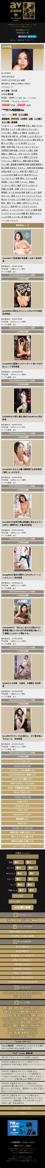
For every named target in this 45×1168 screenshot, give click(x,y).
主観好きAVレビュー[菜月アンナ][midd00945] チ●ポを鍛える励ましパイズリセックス (22, 1064)
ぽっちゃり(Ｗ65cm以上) (22, 977)
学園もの (5, 189)
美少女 (8, 136)
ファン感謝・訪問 (19, 203)
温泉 (23, 192)
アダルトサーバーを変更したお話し (24, 1057)
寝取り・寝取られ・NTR (11, 154)
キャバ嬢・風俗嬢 (9, 122)
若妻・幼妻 (14, 189)
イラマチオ (33, 157)
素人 (28, 213)
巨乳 (3, 129)
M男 (13, 136)
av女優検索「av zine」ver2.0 (22, 1142)
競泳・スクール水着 (28, 178)
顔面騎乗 (21, 164)
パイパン (15, 171)
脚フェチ (5, 143)
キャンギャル (33, 203)
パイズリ (33, 207)
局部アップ (33, 171)
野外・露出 (6, 203)
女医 (29, 161)
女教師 (32, 164)
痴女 (34, 126)
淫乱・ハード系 (16, 143)
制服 (23, 213)
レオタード (33, 185)
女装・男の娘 (14, 1033)
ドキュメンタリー (23, 147)
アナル (12, 157)
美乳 (25, 143)
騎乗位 (10, 140)
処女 (10, 1015)
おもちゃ (5, 157)
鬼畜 (17, 178)
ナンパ (12, 178)
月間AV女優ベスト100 (22, 932)
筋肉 (23, 199)
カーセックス (15, 213)
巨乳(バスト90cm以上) (22, 960)
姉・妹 (20, 217)
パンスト (19, 157)
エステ (21, 175)
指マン (14, 185)
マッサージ (6, 185)
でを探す (23, 775)
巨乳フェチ (12, 217)
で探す (22, 770)
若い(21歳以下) (22, 947)
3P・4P (19, 136)
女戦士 (4, 171)
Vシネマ (33, 192)
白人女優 (20, 1029)
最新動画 (5, 119)
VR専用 (24, 119)
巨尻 (39, 140)
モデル (7, 1022)
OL (42, 140)
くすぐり (23, 189)
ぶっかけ (30, 136)
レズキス (28, 140)
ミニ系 (39, 1008)
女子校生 (35, 161)
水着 (28, 192)
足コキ (25, 185)
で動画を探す (22, 792)
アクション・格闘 (9, 161)
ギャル (39, 196)
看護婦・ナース (8, 192)
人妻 (18, 129)
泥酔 (26, 217)
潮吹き (25, 133)
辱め (16, 140)
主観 (31, 119)
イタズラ (25, 207)
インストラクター (17, 210)
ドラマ (4, 133)
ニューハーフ (31, 1029)
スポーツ (29, 199)
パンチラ (5, 213)
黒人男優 (5, 168)
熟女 (7, 129)
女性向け (13, 168)
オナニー (35, 147)
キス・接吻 (22, 161)
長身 (22, 171)
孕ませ (4, 199)
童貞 (26, 175)
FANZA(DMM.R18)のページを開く (22, 275)
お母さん (5, 210)
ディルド (38, 199)
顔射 (11, 150)
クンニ (35, 175)
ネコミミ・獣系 (8, 207)
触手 (19, 185)
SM (30, 175)
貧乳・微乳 (7, 1008)
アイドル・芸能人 (27, 182)
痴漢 (35, 210)
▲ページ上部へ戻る (22, 761)
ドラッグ (29, 210)
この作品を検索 (22, 279)
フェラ (13, 129)
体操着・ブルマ (8, 182)
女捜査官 (5, 150)
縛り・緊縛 (12, 133)
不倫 (24, 136)
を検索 (22, 837)
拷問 (26, 157)
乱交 (11, 175)
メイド (18, 196)
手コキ (21, 140)
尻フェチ (38, 136)
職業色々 (39, 164)
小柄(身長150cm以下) (22, 964)
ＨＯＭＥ (22, 1113)
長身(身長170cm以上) (22, 969)
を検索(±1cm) (22, 832)
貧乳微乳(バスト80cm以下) (22, 955)
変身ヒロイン (36, 213)
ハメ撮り (38, 119)
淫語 (13, 147)
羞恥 (34, 140)
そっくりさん (8, 1019)
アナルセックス (14, 199)
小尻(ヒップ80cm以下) (22, 973)
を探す (22, 806)
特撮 (27, 164)
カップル (5, 178)
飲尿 (9, 171)
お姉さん (24, 129)
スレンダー (33, 129)
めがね (18, 192)
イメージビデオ (18, 1036)
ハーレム (31, 189)
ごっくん (31, 143)
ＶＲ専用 (11, 920)
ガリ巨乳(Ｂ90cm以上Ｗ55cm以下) (22, 982)
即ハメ (18, 207)
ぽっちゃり (14, 1012)
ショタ (4, 217)
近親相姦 (39, 168)
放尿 (40, 192)
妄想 (30, 217)
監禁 (33, 168)
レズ (19, 133)
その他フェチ (34, 133)
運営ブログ (19, 1146)
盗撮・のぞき (19, 150)
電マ (26, 171)
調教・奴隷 (6, 147)
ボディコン (6, 196)
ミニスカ (5, 175)
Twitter (28, 1146)
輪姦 (16, 175)
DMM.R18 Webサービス (26, 1152)
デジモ (39, 126)
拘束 (3, 136)
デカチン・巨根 (24, 168)
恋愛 (17, 182)
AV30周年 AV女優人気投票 (22, 936)
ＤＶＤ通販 (23, 115)
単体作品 (25, 1033)
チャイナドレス (28, 196)
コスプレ (26, 154)
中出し (28, 126)
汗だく (4, 140)
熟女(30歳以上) (22, 951)
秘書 (40, 210)
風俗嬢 (35, 920)
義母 (13, 196)
